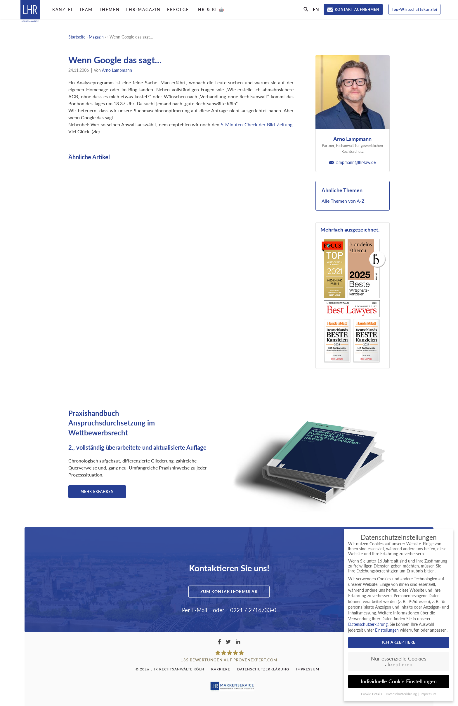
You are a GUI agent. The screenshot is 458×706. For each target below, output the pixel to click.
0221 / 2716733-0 (253, 610)
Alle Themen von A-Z (343, 201)
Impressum (307, 669)
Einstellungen (387, 630)
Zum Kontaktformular (229, 591)
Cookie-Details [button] (372, 694)
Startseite (76, 36)
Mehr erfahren (97, 491)
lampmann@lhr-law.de (352, 162)
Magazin (96, 36)
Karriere (220, 669)
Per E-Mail (194, 610)
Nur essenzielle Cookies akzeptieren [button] (398, 662)
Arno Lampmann (117, 70)
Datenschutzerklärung (263, 669)
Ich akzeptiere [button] (398, 642)
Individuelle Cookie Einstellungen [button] (399, 681)
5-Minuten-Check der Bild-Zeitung (256, 124)
